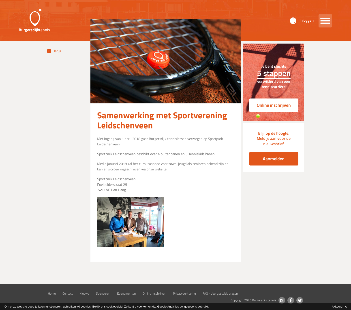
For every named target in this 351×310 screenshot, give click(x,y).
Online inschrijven (274, 105)
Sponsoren (103, 293)
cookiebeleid (114, 306)
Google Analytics (168, 306)
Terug (57, 51)
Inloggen (307, 20)
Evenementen (126, 293)
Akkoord (339, 306)
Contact (67, 293)
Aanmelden (274, 158)
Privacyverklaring (184, 293)
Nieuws (84, 293)
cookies (86, 306)
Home (52, 293)
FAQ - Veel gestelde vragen (220, 293)
